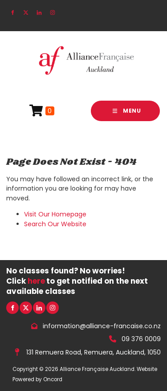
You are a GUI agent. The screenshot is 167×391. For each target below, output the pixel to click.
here (36, 281)
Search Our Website (55, 224)
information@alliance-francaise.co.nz (102, 326)
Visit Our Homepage (55, 214)
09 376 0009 (141, 338)
